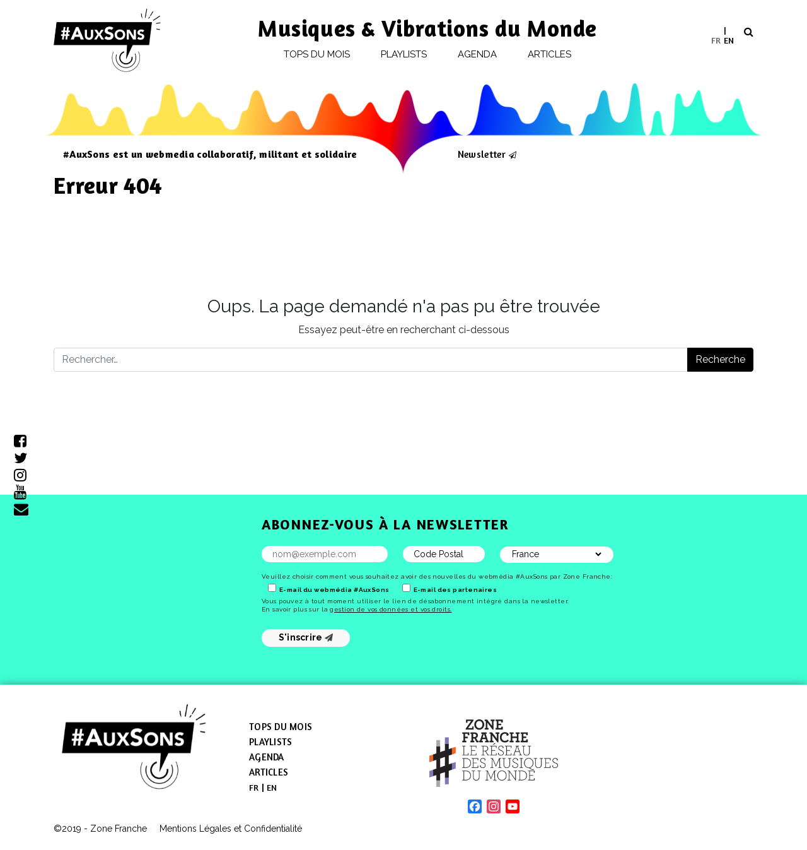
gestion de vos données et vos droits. (390, 609)
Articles (550, 54)
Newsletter (482, 154)
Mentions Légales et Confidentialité (231, 828)
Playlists (404, 54)
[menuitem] (716, 40)
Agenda (477, 54)
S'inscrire (306, 637)
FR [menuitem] (716, 39)
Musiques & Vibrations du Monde (427, 28)
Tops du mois (317, 54)
